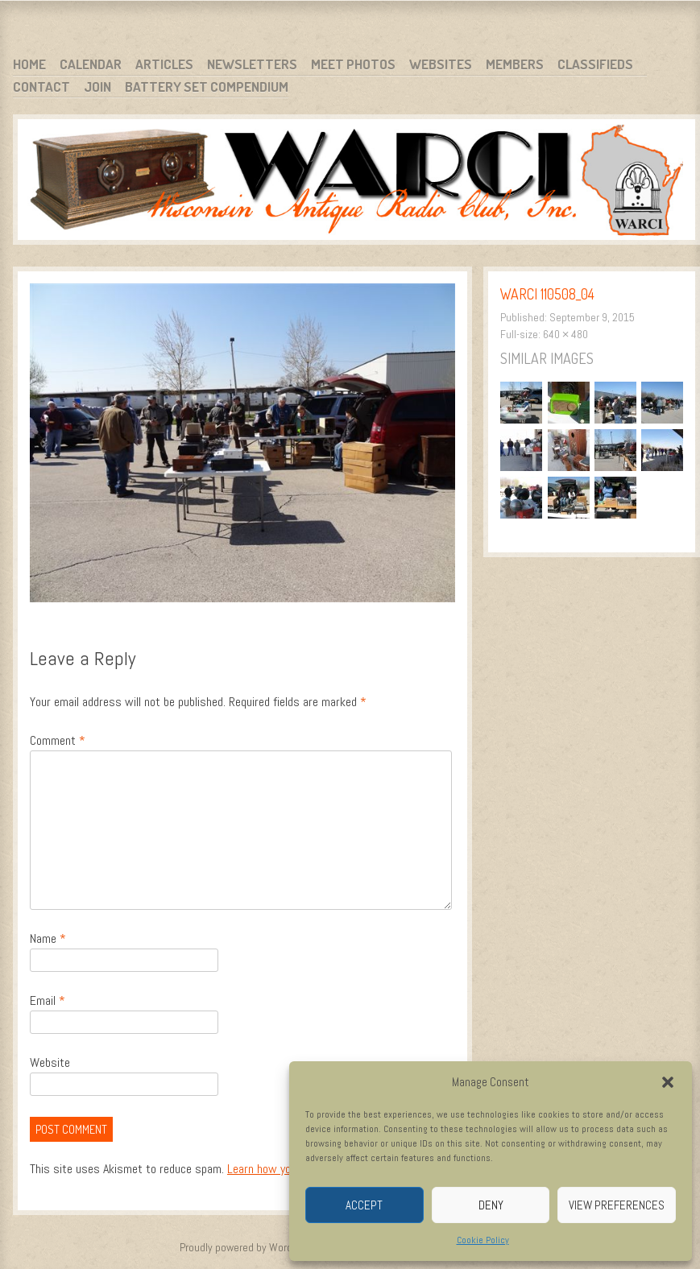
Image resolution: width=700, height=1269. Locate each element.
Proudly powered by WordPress (249, 1247)
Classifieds (595, 64)
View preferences (617, 1205)
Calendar (91, 64)
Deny (490, 1205)
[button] (668, 1082)
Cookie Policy (483, 1240)
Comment (57, 740)
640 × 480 (565, 334)
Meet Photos (353, 64)
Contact (41, 86)
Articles (164, 64)
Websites (440, 64)
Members (515, 64)
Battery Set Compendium (206, 86)
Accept (364, 1205)
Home (29, 64)
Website (50, 1062)
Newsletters (252, 64)
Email (47, 1000)
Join (97, 86)
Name (48, 938)
